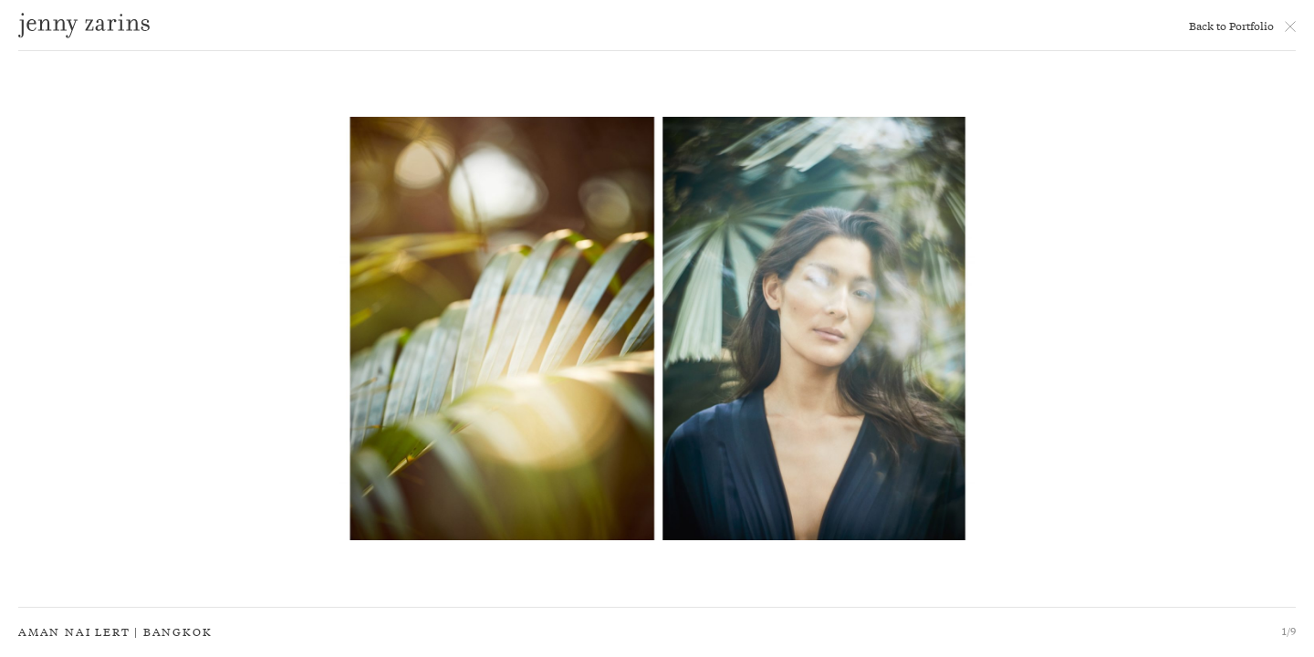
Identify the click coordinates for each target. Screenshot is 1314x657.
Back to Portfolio (1231, 25)
